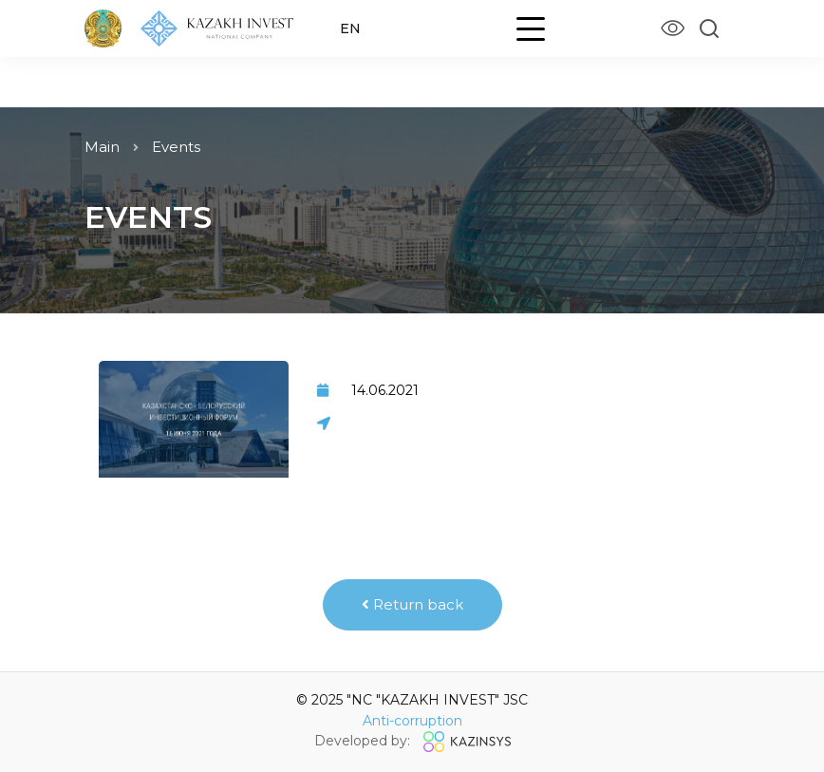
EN (350, 28)
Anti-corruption (412, 720)
